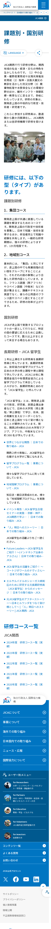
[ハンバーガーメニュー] (43, 3)
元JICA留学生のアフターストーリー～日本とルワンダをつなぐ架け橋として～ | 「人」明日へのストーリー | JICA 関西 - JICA (26, 604)
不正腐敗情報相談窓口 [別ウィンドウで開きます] (14, 915)
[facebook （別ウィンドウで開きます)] (16, 879)
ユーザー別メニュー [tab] (17, 775)
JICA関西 (39, 18)
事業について (11, 722)
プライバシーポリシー (14, 899)
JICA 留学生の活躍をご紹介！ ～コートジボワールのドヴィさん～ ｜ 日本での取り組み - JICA (26, 570)
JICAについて (11, 712)
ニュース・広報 (13, 750)
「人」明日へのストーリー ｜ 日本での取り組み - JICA (25, 529)
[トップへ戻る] (43, 886)
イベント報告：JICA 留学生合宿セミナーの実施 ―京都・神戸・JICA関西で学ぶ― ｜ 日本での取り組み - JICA (25, 514)
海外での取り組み (14, 731)
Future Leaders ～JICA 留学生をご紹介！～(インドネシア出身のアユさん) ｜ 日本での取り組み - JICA (25, 554)
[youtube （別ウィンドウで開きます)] (26, 879)
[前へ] (41, 12)
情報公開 (7, 910)
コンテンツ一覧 (12, 846)
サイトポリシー (11, 894)
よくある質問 (10, 853)
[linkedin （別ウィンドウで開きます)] (36, 879)
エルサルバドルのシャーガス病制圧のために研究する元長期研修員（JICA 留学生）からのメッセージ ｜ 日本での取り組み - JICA (26, 586)
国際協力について (14, 760)
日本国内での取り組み (17, 741)
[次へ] (46, 12)
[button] (13, 53)
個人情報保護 (9, 904)
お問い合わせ (10, 860)
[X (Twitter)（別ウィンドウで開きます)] (5, 879)
